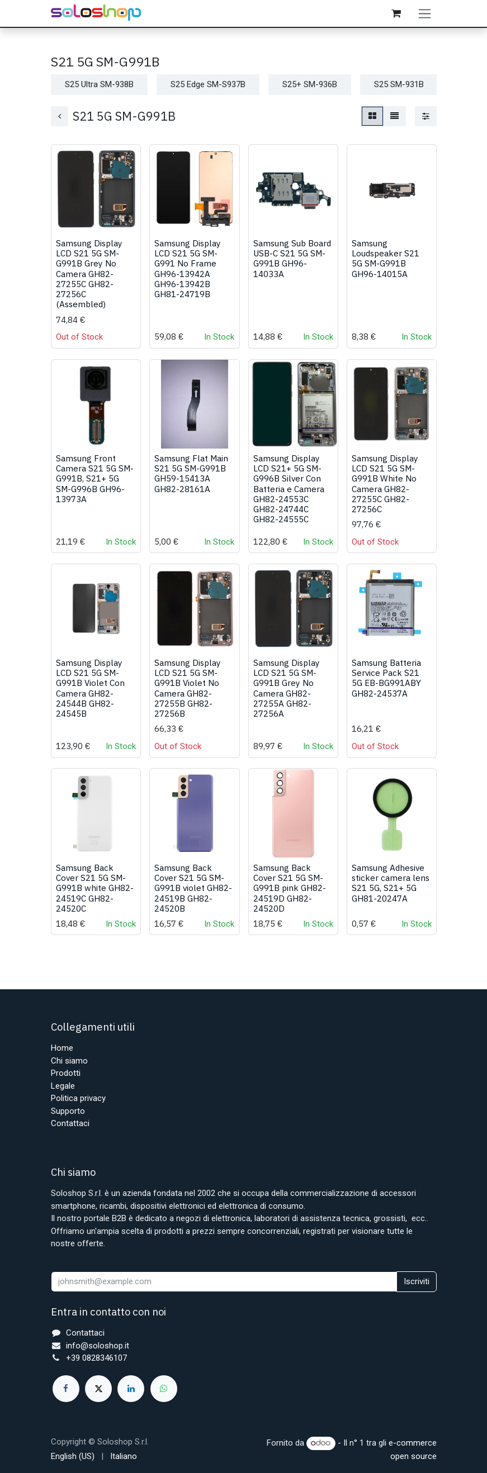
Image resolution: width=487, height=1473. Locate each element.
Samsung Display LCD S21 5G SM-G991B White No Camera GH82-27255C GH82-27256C (384, 494)
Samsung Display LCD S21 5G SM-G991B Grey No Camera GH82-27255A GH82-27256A (286, 698)
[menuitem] (72, 1456)
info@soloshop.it (97, 1346)
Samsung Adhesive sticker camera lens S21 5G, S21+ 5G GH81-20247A (390, 892)
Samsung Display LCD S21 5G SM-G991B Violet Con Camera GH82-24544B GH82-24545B (90, 698)
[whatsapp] (163, 1388)
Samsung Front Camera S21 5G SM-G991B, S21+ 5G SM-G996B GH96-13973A (95, 488)
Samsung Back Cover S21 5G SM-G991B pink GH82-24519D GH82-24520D (289, 897)
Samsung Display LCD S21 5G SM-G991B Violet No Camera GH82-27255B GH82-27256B (187, 698)
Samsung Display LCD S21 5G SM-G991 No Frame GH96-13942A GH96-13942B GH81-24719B (187, 278)
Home (62, 1048)
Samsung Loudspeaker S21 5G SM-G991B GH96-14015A (385, 268)
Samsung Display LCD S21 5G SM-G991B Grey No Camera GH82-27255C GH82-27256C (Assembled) (89, 283)
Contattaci (70, 1124)
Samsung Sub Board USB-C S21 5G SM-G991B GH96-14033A (291, 268)
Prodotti (66, 1074)
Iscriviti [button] (416, 1282)
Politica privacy (78, 1099)
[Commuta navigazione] (427, 18)
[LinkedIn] (130, 1388)
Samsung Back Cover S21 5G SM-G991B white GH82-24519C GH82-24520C (95, 897)
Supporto (68, 1111)
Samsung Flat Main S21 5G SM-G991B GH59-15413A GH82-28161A (191, 483)
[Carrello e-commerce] (398, 18)
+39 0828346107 (96, 1358)
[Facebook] (66, 1388)
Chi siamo (69, 1061)
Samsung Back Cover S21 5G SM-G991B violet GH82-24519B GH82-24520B (193, 897)
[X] (98, 1388)
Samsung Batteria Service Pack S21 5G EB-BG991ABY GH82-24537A (385, 688)
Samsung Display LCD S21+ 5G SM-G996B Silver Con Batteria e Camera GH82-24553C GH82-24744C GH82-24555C (288, 499)
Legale (63, 1086)
